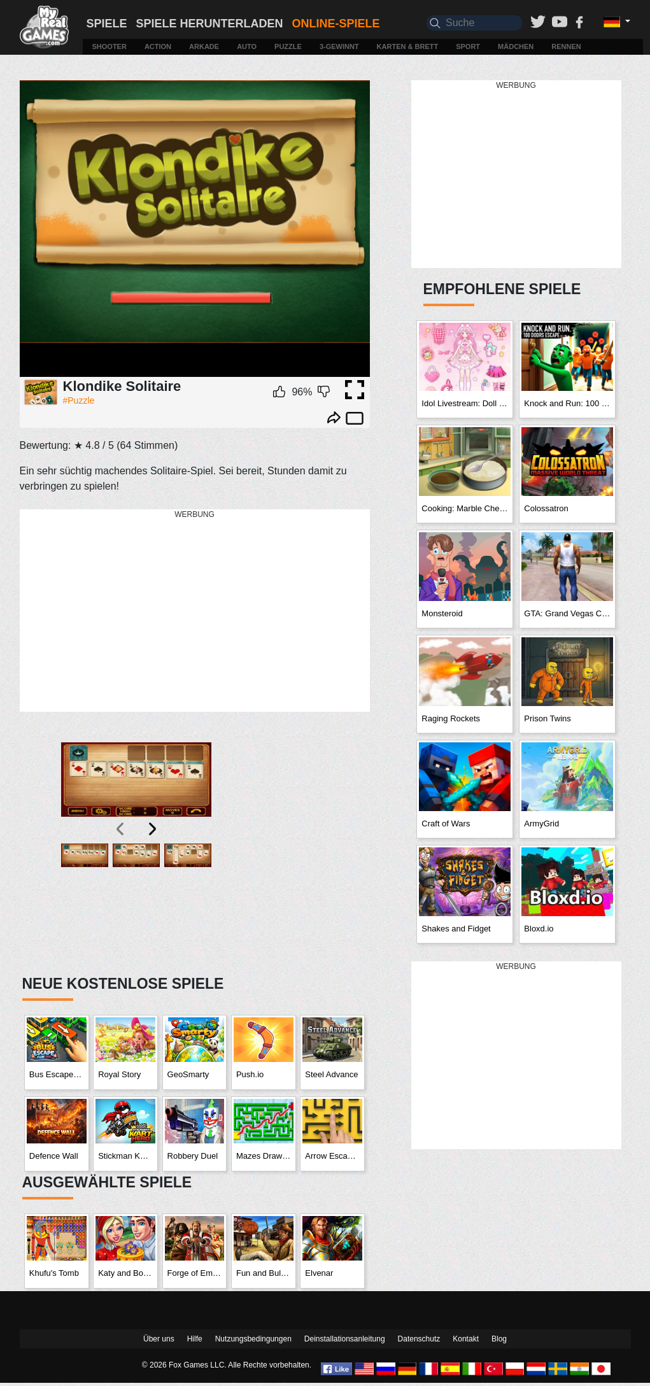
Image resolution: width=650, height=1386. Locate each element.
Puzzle (288, 46)
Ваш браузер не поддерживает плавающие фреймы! (195, 229)
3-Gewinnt (339, 46)
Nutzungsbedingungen (253, 1338)
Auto (247, 46)
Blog (499, 1338)
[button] (84, 902)
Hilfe (194, 1338)
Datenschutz (419, 1338)
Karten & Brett (408, 46)
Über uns (158, 1338)
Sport (468, 46)
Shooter (109, 46)
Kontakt (466, 1338)
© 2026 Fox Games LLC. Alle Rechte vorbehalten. (226, 1365)
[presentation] (121, 829)
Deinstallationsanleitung (344, 1338)
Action (158, 46)
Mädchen (515, 46)
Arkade (204, 46)
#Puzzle (79, 400)
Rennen (566, 46)
